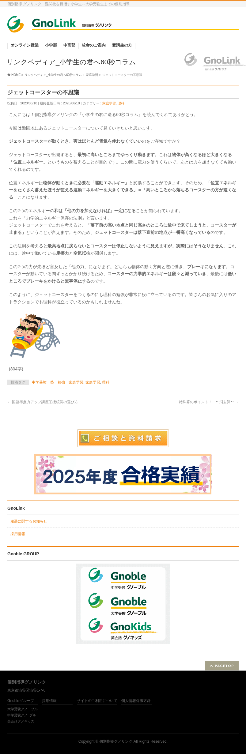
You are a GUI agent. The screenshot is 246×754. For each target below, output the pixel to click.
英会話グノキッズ (20, 721)
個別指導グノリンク (115, 741)
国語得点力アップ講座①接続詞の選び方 (42, 402)
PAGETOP (224, 666)
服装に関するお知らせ (28, 521)
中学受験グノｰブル (21, 715)
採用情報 (17, 534)
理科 (121, 103)
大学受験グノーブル (22, 709)
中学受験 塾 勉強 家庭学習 (57, 382)
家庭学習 (109, 103)
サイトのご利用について (97, 701)
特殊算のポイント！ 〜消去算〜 (209, 402)
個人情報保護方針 (136, 701)
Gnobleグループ (20, 701)
